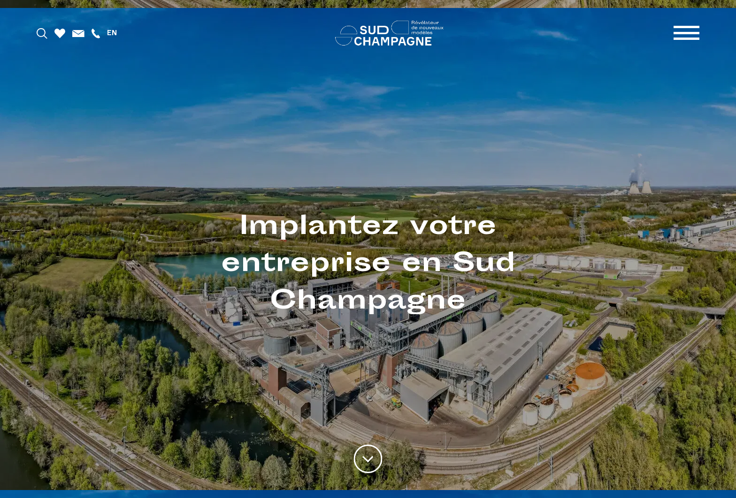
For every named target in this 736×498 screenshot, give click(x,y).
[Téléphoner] (96, 32)
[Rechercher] (42, 32)
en (112, 33)
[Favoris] (59, 32)
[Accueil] (389, 33)
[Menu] (686, 33)
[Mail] (78, 32)
